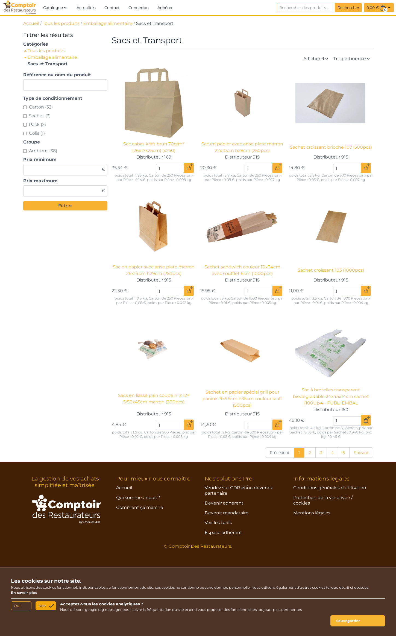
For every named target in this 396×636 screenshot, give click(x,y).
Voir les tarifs (218, 522)
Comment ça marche (139, 507)
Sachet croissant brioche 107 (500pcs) (331, 147)
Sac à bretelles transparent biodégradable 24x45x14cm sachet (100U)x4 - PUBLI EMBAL (331, 396)
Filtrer (65, 205)
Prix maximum (40, 180)
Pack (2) (37, 124)
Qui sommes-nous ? (138, 497)
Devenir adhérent (224, 503)
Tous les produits (61, 23)
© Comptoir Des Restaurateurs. (198, 546)
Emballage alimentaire (108, 23)
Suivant (361, 452)
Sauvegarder (348, 621)
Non (42, 606)
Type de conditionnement (52, 98)
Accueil (31, 23)
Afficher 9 (316, 58)
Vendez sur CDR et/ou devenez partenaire (239, 490)
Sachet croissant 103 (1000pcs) (331, 270)
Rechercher (348, 7)
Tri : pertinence (352, 58)
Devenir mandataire (226, 512)
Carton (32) (41, 107)
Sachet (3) (40, 115)
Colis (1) (37, 133)
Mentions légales (311, 512)
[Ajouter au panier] (189, 168)
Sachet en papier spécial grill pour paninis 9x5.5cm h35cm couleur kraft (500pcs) (242, 398)
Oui (17, 606)
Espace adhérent (223, 532)
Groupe (31, 142)
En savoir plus (24, 593)
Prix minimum (40, 159)
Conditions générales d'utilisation (329, 487)
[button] (55, 8)
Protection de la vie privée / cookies (323, 500)
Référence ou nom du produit (57, 74)
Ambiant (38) (43, 150)
